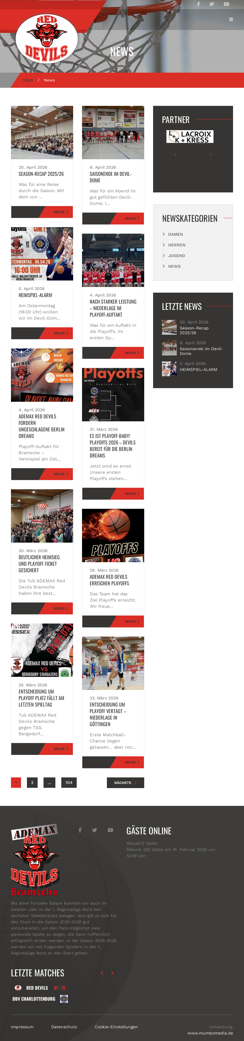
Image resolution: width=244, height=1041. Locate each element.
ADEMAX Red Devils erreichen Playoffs (107, 573)
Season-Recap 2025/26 (39, 173)
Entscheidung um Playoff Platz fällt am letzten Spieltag (42, 685)
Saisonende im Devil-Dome (113, 173)
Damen (175, 234)
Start (28, 80)
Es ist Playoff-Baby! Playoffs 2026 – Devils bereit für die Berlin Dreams (110, 439)
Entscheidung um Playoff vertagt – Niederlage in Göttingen (113, 704)
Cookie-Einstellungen (116, 1013)
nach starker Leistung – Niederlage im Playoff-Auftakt (112, 301)
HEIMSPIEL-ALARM (34, 295)
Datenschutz (64, 1013)
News (174, 266)
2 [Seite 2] (32, 769)
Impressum (22, 1013)
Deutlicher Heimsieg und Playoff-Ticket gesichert (41, 553)
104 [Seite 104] (69, 769)
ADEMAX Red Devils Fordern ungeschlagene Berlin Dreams (41, 423)
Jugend (176, 255)
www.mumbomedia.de (210, 1020)
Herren (176, 245)
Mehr (59, 212)
